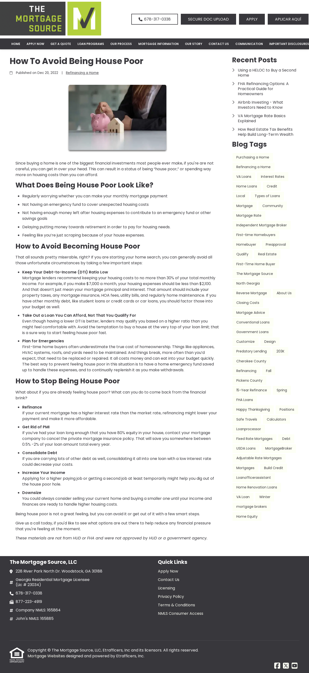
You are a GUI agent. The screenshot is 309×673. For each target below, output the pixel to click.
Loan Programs (90, 44)
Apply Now (35, 44)
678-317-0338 (155, 19)
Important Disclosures (289, 44)
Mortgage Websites (47, 656)
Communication (249, 44)
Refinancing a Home (82, 73)
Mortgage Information (158, 44)
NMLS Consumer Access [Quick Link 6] (180, 613)
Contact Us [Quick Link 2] (168, 579)
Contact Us (219, 44)
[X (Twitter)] (286, 666)
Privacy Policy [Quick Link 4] (171, 596)
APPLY (252, 19)
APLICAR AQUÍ (288, 19)
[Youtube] (295, 666)
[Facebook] (277, 666)
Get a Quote (60, 44)
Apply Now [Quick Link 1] (168, 571)
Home (15, 44)
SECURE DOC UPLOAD (208, 19)
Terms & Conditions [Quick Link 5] (176, 605)
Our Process (121, 44)
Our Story (193, 44)
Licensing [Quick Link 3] (166, 588)
